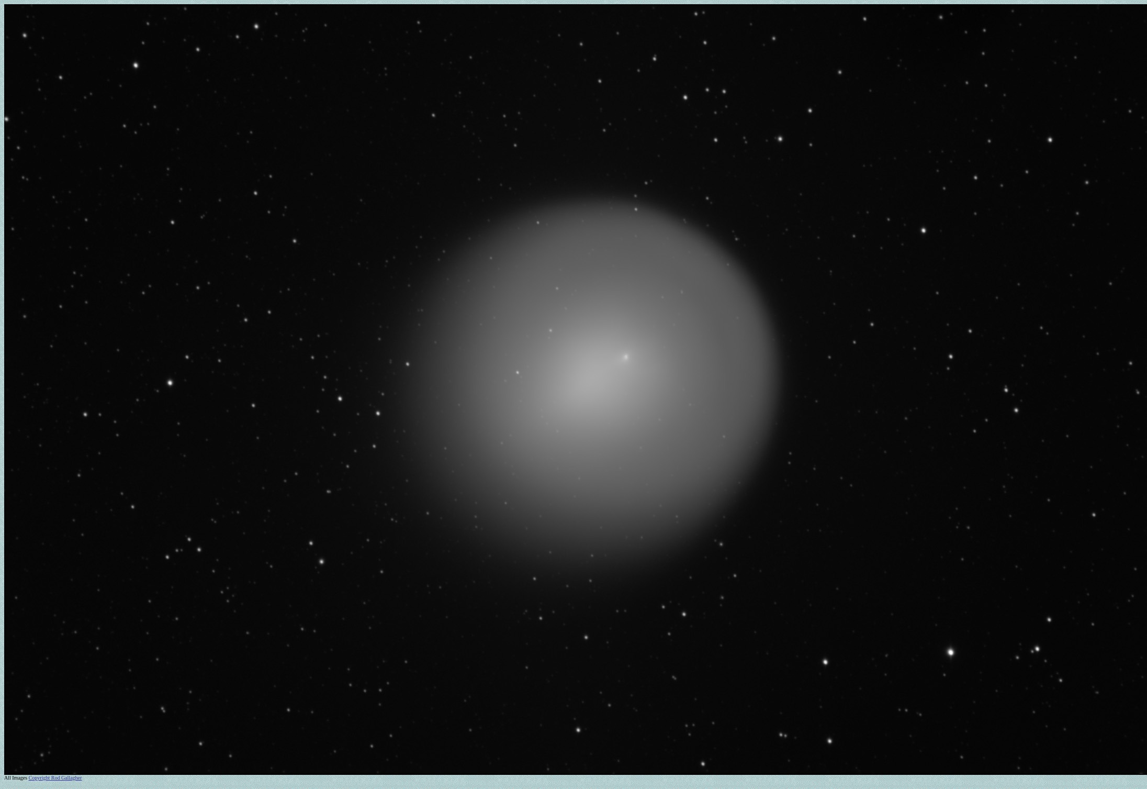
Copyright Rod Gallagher (55, 778)
